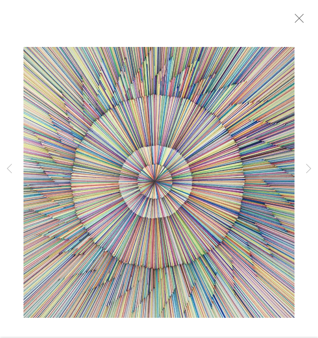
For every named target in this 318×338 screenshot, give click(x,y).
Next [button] (308, 169)
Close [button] (299, 21)
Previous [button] (9, 169)
